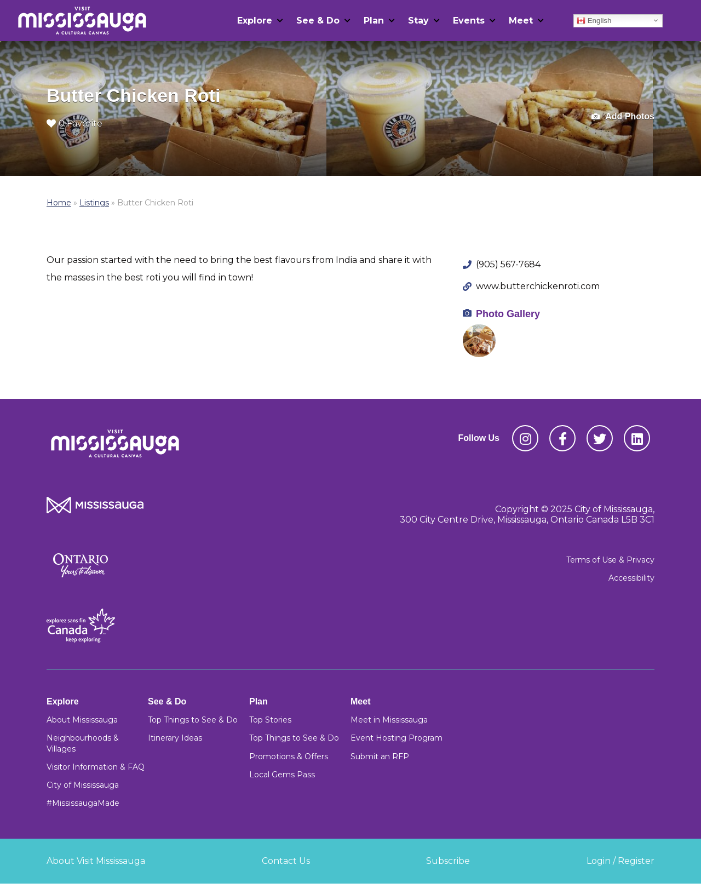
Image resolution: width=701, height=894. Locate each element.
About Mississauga (82, 720)
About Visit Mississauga (96, 861)
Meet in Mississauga (389, 720)
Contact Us (286, 861)
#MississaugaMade (83, 803)
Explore (254, 20)
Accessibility (631, 578)
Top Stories (270, 720)
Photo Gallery (508, 313)
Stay (418, 20)
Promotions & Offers (288, 756)
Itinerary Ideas (175, 738)
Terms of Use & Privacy (610, 560)
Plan (374, 20)
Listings (94, 203)
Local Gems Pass (282, 775)
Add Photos (622, 117)
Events (469, 20)
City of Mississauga (83, 785)
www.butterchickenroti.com (538, 286)
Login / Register (620, 861)
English (594, 20)
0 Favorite (74, 123)
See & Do (318, 20)
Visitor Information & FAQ (96, 767)
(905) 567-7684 (508, 264)
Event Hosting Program (396, 738)
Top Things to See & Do (193, 720)
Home (59, 203)
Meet (521, 20)
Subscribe (448, 861)
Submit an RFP (379, 756)
